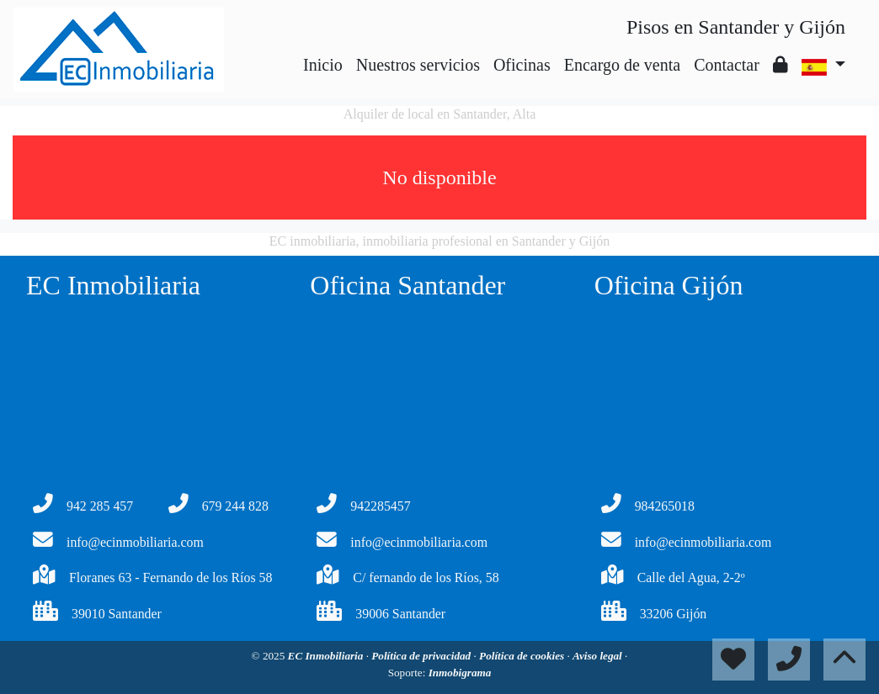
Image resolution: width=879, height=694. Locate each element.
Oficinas (522, 65)
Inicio (323, 65)
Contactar (726, 65)
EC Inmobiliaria (327, 655)
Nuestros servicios (418, 65)
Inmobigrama (460, 672)
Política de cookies (523, 655)
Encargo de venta (622, 65)
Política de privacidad (422, 655)
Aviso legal (599, 655)
